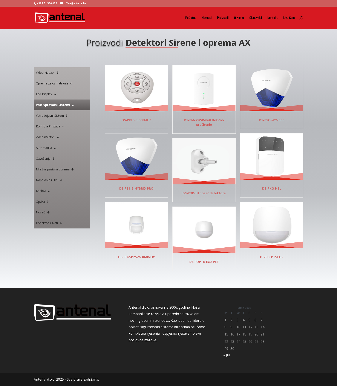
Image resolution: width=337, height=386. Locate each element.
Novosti (206, 18)
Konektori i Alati (49, 223)
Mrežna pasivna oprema (55, 169)
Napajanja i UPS (49, 180)
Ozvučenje (45, 158)
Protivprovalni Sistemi (55, 105)
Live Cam (289, 18)
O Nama (239, 18)
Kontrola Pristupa (50, 126)
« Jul (226, 355)
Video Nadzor (47, 72)
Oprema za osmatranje (54, 83)
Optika (42, 201)
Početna (190, 18)
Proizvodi (222, 18)
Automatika (46, 147)
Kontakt (272, 18)
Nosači (43, 212)
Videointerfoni (48, 137)
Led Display (46, 94)
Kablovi (43, 190)
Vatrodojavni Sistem (52, 115)
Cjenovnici (255, 18)
